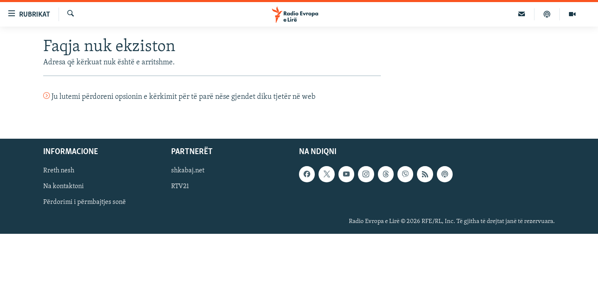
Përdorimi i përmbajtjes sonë (84, 202)
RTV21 (180, 186)
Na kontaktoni (63, 186)
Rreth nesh (58, 170)
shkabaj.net (187, 170)
